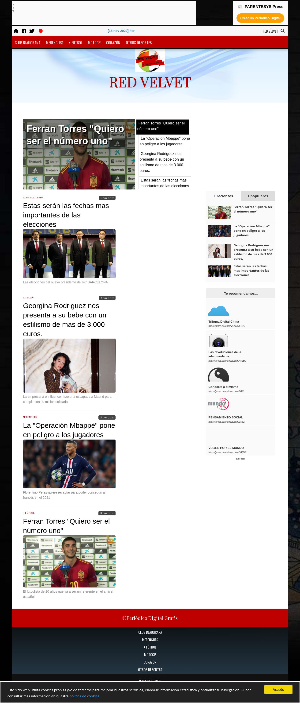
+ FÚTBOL (75, 43)
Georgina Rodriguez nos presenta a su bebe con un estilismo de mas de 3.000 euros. (253, 252)
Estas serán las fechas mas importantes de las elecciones (66, 215)
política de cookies (84, 696)
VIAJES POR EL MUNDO (226, 448)
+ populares (258, 195)
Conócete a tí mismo (223, 387)
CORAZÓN (113, 43)
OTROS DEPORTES (139, 43)
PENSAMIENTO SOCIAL (225, 417)
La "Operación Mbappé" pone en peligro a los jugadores (251, 230)
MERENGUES (54, 43)
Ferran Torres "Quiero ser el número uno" (252, 209)
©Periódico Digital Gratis (150, 618)
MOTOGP (94, 43)
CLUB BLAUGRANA (27, 43)
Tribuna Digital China (223, 321)
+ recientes (223, 195)
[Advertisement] (100, 13)
